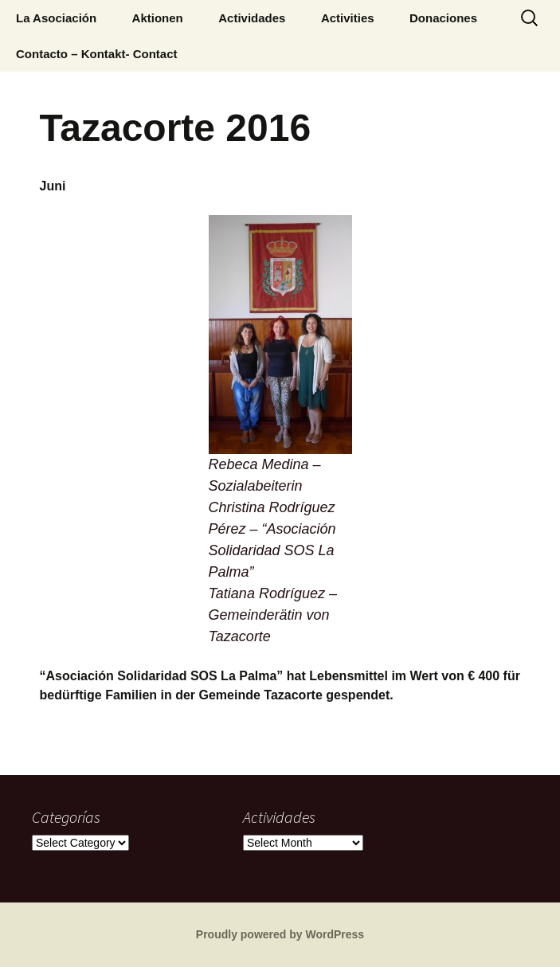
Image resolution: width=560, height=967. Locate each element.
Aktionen (157, 18)
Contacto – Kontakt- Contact (97, 54)
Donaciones (443, 18)
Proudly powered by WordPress (280, 934)
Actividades (251, 18)
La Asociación (56, 18)
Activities (347, 18)
